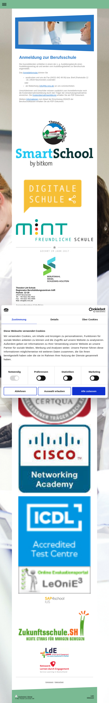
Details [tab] (54, 319)
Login (92, 696)
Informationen (32, 99)
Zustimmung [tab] (19, 319)
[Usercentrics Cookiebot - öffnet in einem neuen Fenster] (91, 310)
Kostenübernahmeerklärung (44, 95)
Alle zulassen (88, 391)
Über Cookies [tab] (90, 319)
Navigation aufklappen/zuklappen (54, 4)
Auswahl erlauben (54, 391)
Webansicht (90, 697)
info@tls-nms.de (47, 86)
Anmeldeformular (30, 73)
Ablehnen (20, 391)
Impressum (49, 682)
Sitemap (29, 697)
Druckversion (21, 697)
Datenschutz (59, 682)
